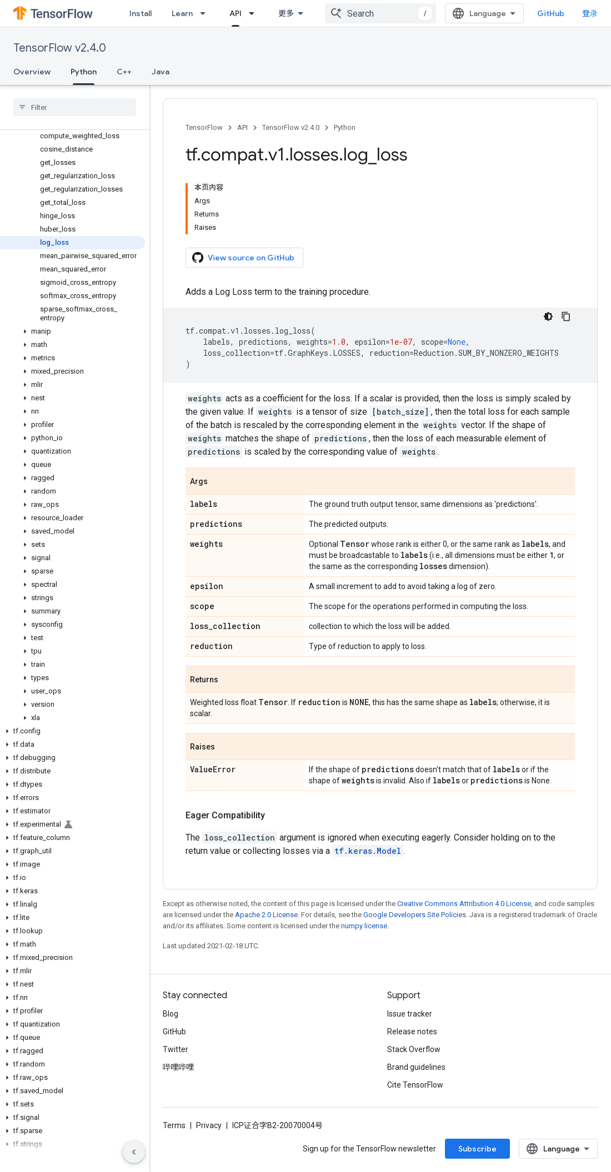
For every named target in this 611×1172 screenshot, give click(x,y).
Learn (182, 13)
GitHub (550, 13)
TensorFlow (204, 127)
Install (140, 13)
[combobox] (380, 13)
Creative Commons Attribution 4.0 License (464, 903)
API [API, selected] (235, 13)
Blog (170, 1013)
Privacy (209, 1125)
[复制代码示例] (566, 316)
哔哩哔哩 (178, 1067)
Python (344, 127)
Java (160, 72)
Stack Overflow (413, 1049)
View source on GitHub (243, 257)
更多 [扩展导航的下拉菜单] (286, 13)
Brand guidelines (416, 1067)
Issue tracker (409, 1013)
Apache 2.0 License (266, 915)
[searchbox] (74, 107)
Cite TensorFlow (415, 1084)
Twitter (175, 1049)
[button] (72, 331)
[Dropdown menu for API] (255, 13)
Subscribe (477, 1149)
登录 (590, 13)
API (242, 127)
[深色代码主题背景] (548, 316)
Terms (174, 1125)
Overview (32, 72)
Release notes (412, 1031)
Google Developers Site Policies (414, 915)
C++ (124, 72)
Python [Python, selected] (84, 72)
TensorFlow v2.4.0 (59, 48)
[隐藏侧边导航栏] (134, 1152)
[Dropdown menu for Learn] (206, 13)
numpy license (364, 926)
